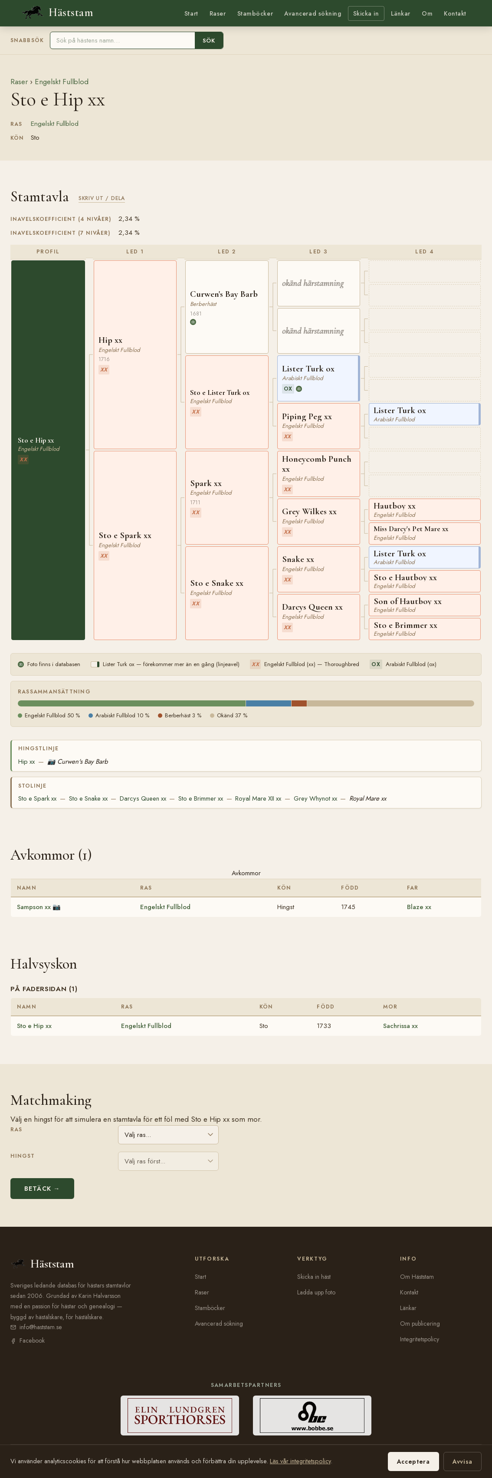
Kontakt (455, 13)
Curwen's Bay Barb (77, 761)
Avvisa (462, 1461)
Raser (218, 13)
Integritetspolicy (419, 1339)
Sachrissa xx (400, 1026)
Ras (16, 1129)
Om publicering (420, 1323)
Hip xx (26, 761)
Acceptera (413, 1461)
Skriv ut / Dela (102, 198)
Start (191, 13)
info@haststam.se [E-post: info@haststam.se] (41, 1327)
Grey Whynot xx (315, 798)
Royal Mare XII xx (258, 798)
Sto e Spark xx (37, 798)
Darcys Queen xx (143, 798)
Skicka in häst (314, 1276)
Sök (209, 40)
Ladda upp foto (316, 1292)
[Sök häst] (122, 40)
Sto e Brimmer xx (200, 798)
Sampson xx (34, 907)
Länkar (400, 13)
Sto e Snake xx (88, 798)
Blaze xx (419, 907)
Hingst (22, 1156)
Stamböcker (255, 13)
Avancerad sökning (312, 13)
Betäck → (42, 1188)
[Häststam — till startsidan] (57, 12)
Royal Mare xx (367, 798)
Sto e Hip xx (34, 1026)
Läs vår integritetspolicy (300, 1461)
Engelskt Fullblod (62, 81)
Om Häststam (417, 1276)
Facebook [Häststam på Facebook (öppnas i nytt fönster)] (32, 1340)
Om (427, 13)
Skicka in (366, 13)
